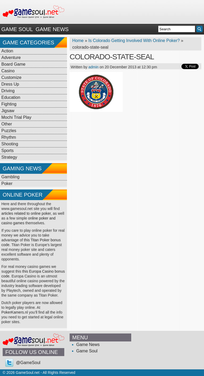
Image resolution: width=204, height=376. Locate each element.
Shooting (9, 144)
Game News (52, 29)
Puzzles (8, 130)
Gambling (10, 177)
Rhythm (8, 137)
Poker (6, 183)
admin (93, 67)
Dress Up (10, 84)
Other (6, 124)
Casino (8, 71)
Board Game (13, 64)
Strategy (9, 157)
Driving (8, 90)
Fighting (8, 104)
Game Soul (17, 29)
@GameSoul (28, 362)
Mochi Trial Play (16, 117)
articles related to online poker (26, 213)
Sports (7, 150)
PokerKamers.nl (14, 312)
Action (7, 51)
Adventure (11, 57)
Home (78, 40)
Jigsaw (7, 110)
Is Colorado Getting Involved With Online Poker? (134, 40)
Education (10, 97)
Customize (11, 77)
